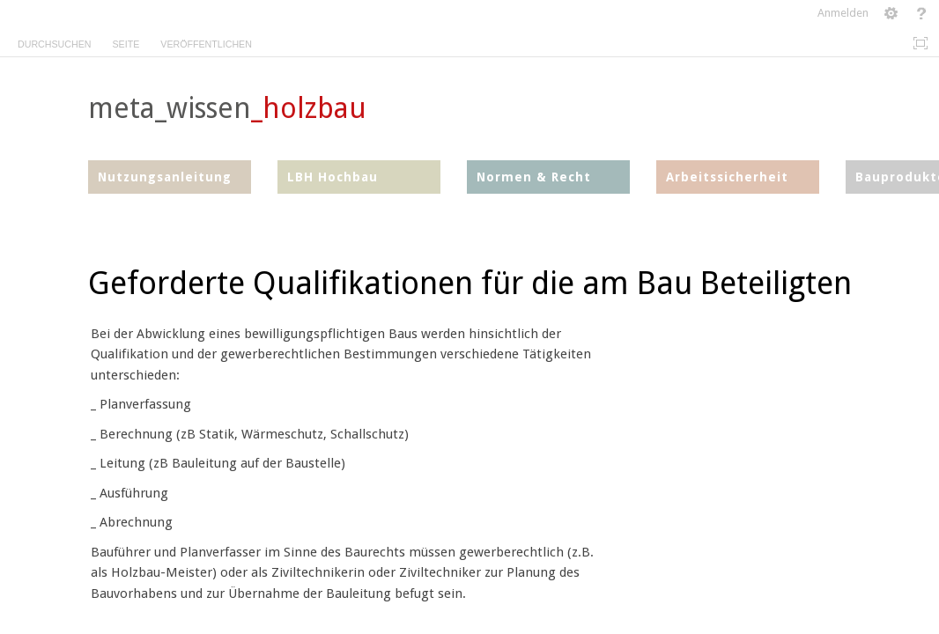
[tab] (54, 40)
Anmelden (843, 12)
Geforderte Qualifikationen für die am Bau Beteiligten (470, 283)
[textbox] (785, 321)
